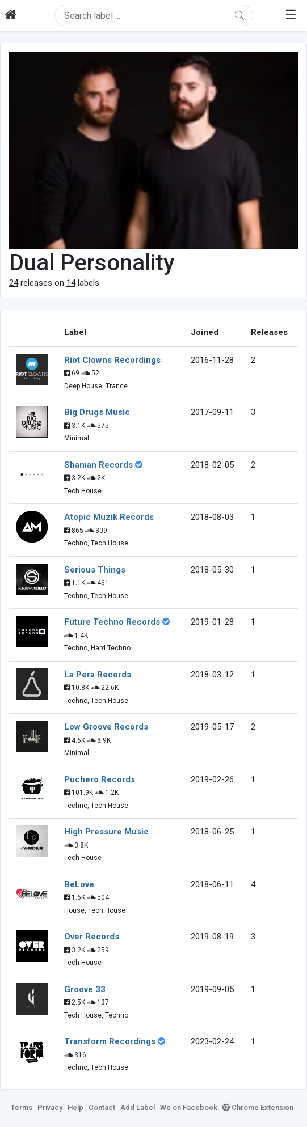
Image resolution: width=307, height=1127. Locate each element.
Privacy (49, 1107)
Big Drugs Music (97, 412)
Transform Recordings (109, 1041)
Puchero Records (99, 779)
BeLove (79, 884)
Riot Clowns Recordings (112, 360)
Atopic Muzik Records (109, 517)
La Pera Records (97, 675)
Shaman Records (98, 465)
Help (75, 1107)
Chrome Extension (257, 1107)
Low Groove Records (106, 727)
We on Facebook (188, 1107)
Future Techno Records (112, 622)
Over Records (91, 936)
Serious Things (94, 570)
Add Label (137, 1107)
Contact (102, 1107)
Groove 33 (85, 989)
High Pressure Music (106, 832)
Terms (21, 1107)
